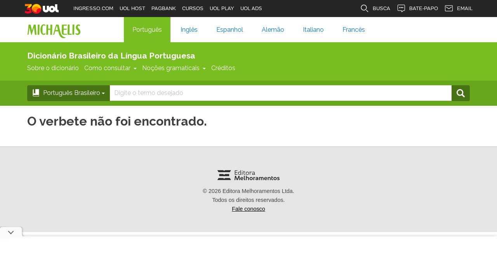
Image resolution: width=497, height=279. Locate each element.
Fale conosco (248, 209)
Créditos (223, 68)
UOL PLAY (222, 8)
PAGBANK (163, 8)
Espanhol (229, 29)
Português (147, 29)
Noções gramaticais (174, 68)
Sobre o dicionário (53, 68)
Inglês (189, 29)
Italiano (313, 29)
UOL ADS (251, 8)
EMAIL (458, 8)
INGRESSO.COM (93, 8)
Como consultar (110, 68)
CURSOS (192, 8)
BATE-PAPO (417, 8)
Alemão (273, 29)
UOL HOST (132, 8)
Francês (353, 29)
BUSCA (375, 8)
